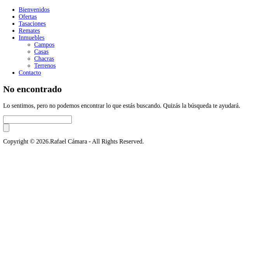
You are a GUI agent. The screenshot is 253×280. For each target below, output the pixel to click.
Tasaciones (32, 23)
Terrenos (45, 65)
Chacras (44, 58)
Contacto (30, 72)
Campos (44, 44)
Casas (41, 51)
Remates (29, 30)
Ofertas (28, 16)
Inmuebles (32, 37)
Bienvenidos (34, 9)
